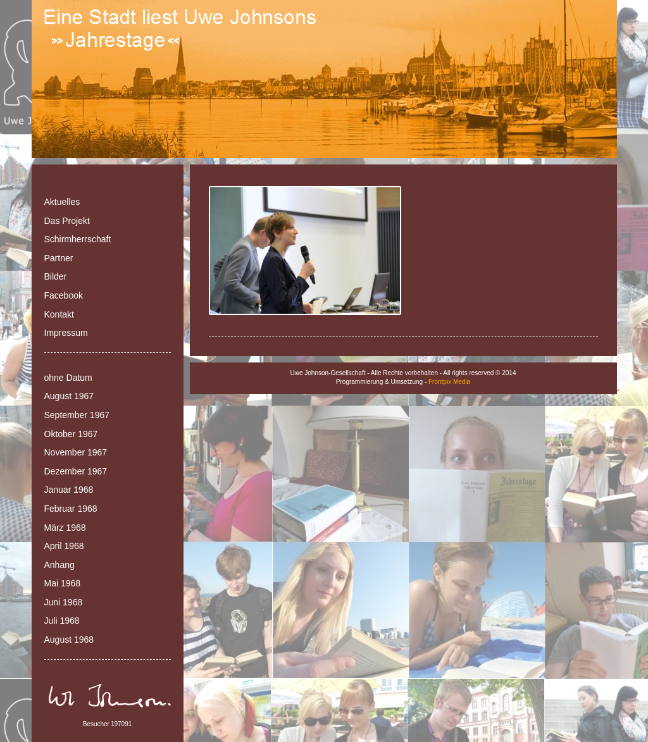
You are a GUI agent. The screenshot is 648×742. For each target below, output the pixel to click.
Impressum (66, 333)
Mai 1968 (62, 583)
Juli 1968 (62, 620)
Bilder (55, 276)
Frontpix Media (449, 381)
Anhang (59, 565)
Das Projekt (67, 221)
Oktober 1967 (71, 434)
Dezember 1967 (76, 471)
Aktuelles (62, 202)
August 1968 (69, 639)
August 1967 (69, 396)
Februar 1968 (70, 509)
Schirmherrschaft (77, 239)
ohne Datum (68, 378)
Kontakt (59, 314)
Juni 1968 (63, 602)
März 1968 (65, 527)
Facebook (63, 295)
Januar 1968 (69, 490)
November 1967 (76, 452)
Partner (58, 258)
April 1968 (64, 546)
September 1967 (77, 415)
